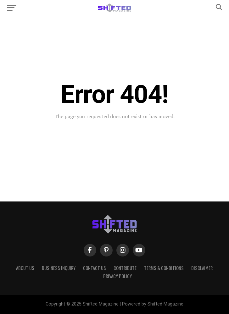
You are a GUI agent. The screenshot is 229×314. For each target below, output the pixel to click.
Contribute (125, 268)
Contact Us (94, 268)
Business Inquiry (58, 268)
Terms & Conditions (164, 268)
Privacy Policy (117, 276)
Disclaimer (202, 268)
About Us (25, 268)
